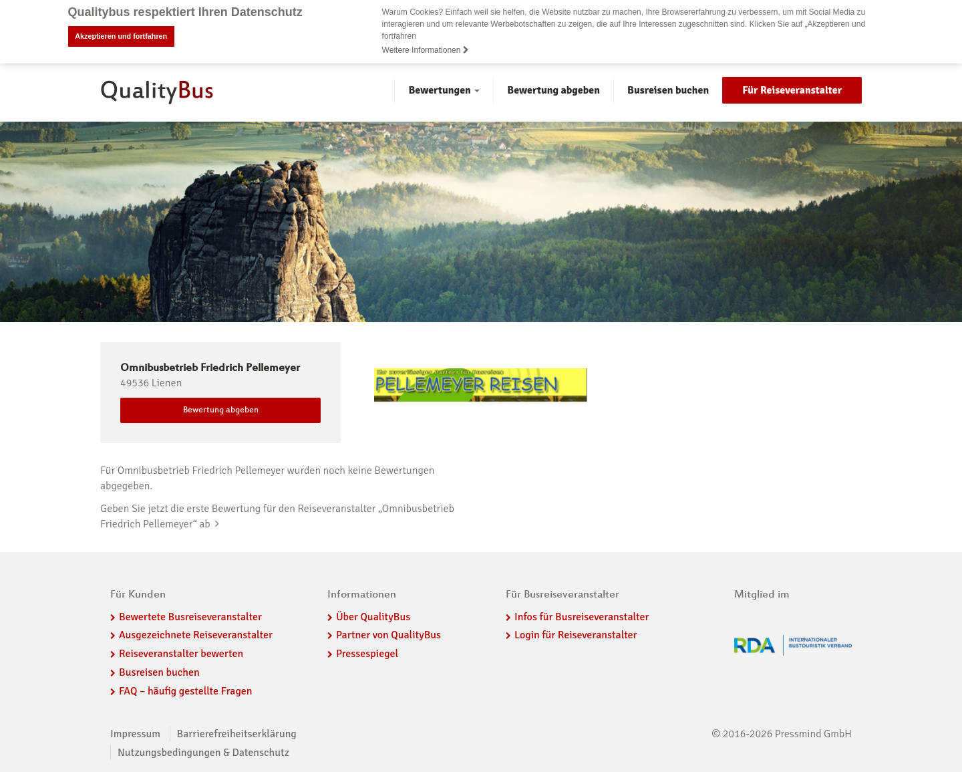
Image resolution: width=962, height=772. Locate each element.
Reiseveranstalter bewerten (181, 653)
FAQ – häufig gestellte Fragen (186, 691)
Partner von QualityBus (388, 635)
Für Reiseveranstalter (792, 90)
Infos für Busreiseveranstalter (581, 617)
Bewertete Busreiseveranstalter (190, 617)
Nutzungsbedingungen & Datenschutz (203, 752)
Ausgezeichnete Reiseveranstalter (196, 635)
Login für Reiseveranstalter (575, 635)
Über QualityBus (373, 617)
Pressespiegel (367, 653)
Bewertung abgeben (553, 90)
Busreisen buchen (668, 90)
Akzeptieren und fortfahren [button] (121, 36)
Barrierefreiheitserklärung (237, 734)
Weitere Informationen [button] (425, 50)
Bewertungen (444, 90)
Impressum (135, 734)
